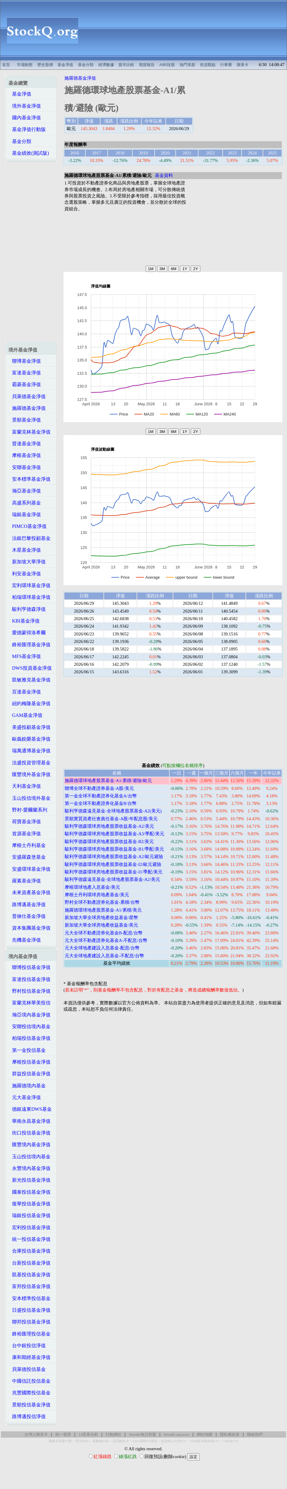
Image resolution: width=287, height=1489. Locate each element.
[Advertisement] (186, 30)
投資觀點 (208, 64)
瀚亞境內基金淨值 (29, 1014)
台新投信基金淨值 (29, 1262)
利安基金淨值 (24, 573)
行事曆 (226, 64)
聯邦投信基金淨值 (29, 1321)
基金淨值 (65, 64)
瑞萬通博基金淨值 (29, 750)
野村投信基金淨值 (29, 991)
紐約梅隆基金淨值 (29, 703)
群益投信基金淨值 (29, 1073)
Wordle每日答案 (142, 1434)
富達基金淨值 (24, 372)
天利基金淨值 (24, 786)
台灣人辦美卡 (36, 1434)
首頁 (6, 64)
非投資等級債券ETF (204, 1441)
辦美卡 (242, 64)
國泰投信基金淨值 (29, 1192)
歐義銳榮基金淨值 (29, 738)
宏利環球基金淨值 (29, 585)
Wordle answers (176, 1434)
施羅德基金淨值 (27, 408)
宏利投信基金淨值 (29, 1227)
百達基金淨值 (24, 691)
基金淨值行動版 (27, 129)
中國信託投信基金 (29, 1381)
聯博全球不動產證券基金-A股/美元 (99, 788)
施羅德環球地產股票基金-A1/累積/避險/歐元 (108, 780)
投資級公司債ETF (174, 1441)
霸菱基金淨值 (24, 384)
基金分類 (86, 64)
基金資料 (164, 175)
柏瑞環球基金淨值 (29, 597)
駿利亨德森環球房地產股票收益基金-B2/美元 (109, 841)
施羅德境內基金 (27, 1085)
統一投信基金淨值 (29, 1239)
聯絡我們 (255, 1434)
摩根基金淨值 (24, 455)
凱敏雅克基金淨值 (29, 679)
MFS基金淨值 (24, 656)
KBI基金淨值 (24, 620)
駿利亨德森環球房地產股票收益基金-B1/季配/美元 (114, 849)
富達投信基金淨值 (29, 979)
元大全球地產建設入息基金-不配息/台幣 (104, 955)
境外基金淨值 (24, 105)
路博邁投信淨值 (27, 1416)
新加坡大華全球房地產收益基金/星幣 (101, 917)
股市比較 (126, 64)
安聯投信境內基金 (29, 1026)
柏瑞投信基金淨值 (29, 1038)
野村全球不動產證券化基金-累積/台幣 (102, 902)
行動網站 (113, 1434)
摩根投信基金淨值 (29, 1061)
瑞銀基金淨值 (24, 514)
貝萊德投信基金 (27, 1369)
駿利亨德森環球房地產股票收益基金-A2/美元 (109, 826)
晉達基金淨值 (24, 443)
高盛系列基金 (24, 502)
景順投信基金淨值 (29, 1404)
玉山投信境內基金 (29, 1156)
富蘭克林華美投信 (29, 1002)
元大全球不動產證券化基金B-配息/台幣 (104, 932)
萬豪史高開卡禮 (60, 1441)
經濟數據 (106, 64)
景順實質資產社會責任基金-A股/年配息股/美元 (111, 818)
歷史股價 (45, 64)
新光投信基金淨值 (29, 1180)
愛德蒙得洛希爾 (27, 632)
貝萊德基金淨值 (27, 396)
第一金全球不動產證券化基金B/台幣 (101, 803)
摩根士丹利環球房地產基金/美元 (97, 894)
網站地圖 (204, 1434)
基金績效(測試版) (28, 153)
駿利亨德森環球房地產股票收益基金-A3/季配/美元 (114, 833)
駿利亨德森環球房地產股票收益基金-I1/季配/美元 (113, 871)
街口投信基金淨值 (29, 1132)
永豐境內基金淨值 (29, 1168)
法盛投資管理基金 (29, 762)
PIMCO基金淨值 (27, 526)
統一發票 (63, 1434)
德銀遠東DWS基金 (30, 1109)
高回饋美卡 (121, 1441)
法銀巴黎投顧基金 (29, 538)
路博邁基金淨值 (27, 904)
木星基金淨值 (24, 550)
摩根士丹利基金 (27, 845)
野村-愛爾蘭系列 (27, 809)
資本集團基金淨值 (29, 927)
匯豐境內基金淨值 (29, 1144)
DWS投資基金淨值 (30, 668)
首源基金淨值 (24, 833)
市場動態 (24, 64)
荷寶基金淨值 (24, 821)
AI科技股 (167, 64)
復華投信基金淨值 (29, 1203)
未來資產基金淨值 (29, 892)
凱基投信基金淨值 (29, 1274)
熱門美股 (187, 64)
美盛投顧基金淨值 (29, 727)
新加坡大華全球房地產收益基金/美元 (101, 925)
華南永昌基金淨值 (29, 1121)
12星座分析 (88, 1434)
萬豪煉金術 (100, 1441)
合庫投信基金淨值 (29, 1250)
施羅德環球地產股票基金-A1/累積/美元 (103, 910)
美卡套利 (81, 1441)
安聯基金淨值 (24, 467)
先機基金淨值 (24, 939)
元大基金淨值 (24, 1097)
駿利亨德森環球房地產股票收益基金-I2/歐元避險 (113, 864)
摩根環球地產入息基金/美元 (92, 887)
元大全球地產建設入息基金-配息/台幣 (102, 947)
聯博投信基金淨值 (29, 967)
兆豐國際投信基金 (29, 1392)
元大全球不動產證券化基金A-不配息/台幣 (106, 940)
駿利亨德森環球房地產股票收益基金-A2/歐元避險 (114, 856)
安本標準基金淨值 (29, 479)
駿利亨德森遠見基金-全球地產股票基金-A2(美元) (113, 810)
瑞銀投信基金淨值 (29, 1215)
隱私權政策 (229, 1434)
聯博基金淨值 (24, 361)
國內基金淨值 (24, 117)
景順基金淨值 (24, 419)
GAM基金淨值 (25, 715)
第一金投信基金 (27, 1050)
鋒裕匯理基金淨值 (29, 644)
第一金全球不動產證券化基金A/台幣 (101, 795)
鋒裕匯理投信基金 (29, 1333)
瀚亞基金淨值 (24, 490)
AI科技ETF (231, 1441)
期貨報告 (147, 64)
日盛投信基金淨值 (29, 1310)
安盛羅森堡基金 (27, 857)
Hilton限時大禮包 (145, 1441)
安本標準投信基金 (29, 1298)
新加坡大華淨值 (27, 561)
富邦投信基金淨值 (29, 1286)
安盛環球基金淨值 (29, 869)
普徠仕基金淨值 (27, 916)
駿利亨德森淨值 (27, 609)
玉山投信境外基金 (29, 798)
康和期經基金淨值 (29, 1357)
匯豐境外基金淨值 (29, 774)
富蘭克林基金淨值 (29, 431)
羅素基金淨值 (24, 880)
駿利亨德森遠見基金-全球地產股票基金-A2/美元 (112, 879)
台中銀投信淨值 (27, 1345)
